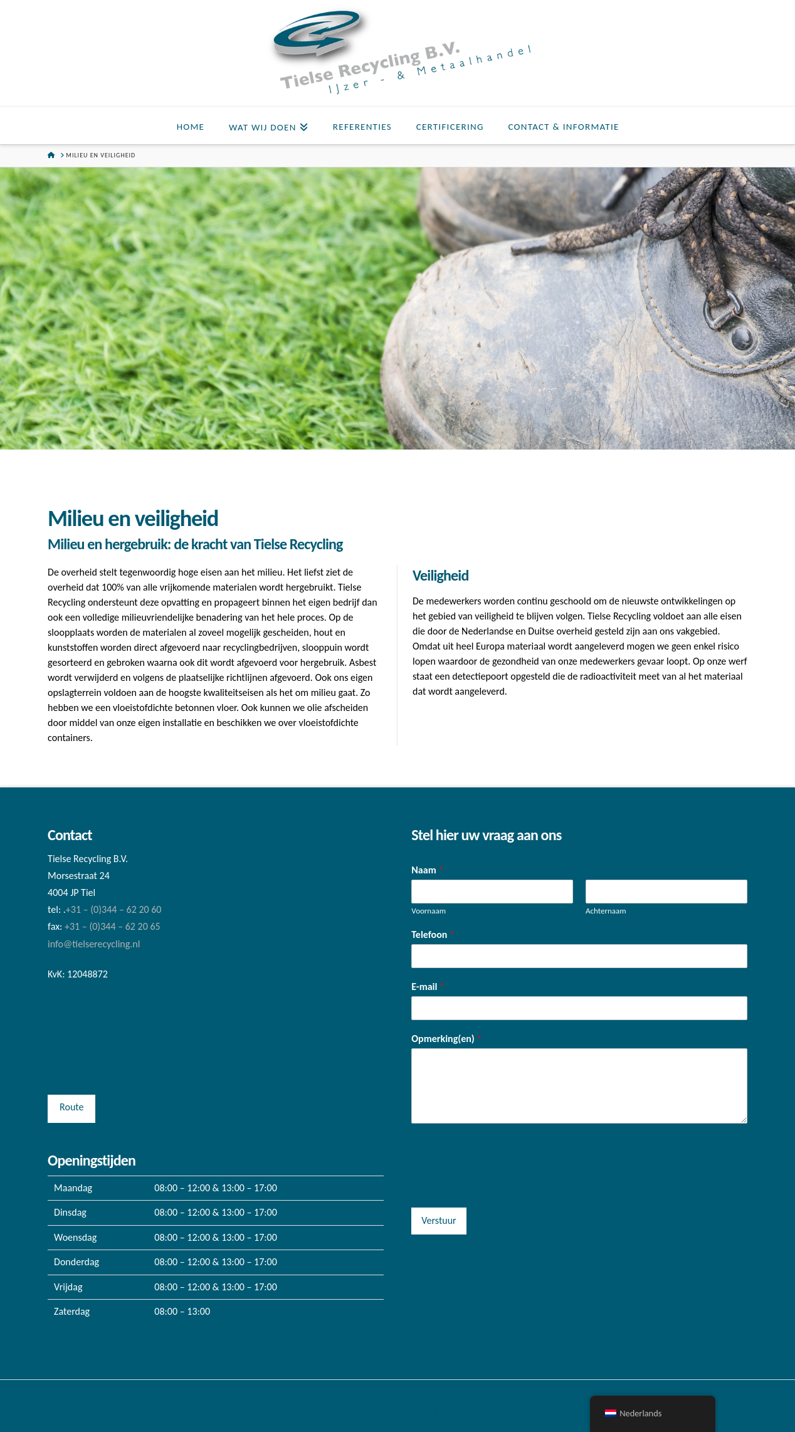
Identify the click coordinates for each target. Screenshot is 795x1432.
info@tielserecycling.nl (94, 944)
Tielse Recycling (397, 1410)
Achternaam (606, 910)
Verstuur (438, 1220)
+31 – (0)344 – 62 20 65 (113, 926)
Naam (427, 870)
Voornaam (428, 910)
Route (71, 1107)
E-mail (428, 986)
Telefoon (433, 934)
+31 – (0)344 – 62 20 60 (114, 909)
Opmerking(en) (446, 1039)
